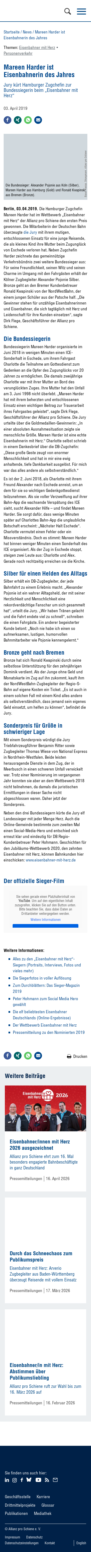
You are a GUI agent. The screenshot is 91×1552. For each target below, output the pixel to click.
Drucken (80, 1056)
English (81, 1543)
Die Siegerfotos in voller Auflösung (42, 978)
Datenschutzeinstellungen (22, 1543)
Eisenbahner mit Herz (37, 47)
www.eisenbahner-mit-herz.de (51, 859)
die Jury (30, 232)
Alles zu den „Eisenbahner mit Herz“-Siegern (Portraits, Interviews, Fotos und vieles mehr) (47, 964)
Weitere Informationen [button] (46, 920)
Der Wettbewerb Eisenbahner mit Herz (45, 1025)
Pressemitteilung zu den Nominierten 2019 (49, 1032)
